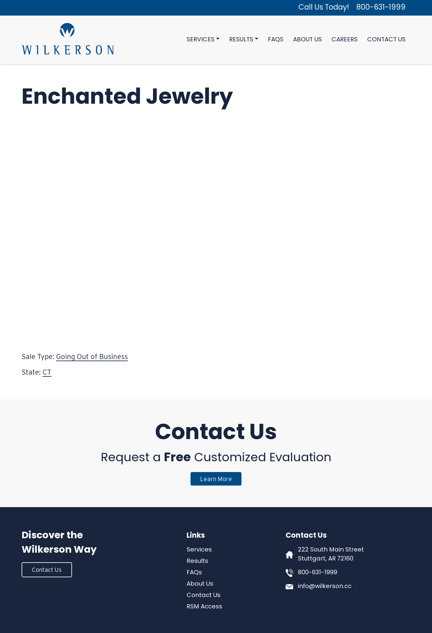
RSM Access (204, 607)
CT (47, 372)
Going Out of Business (92, 356)
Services (200, 40)
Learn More (216, 479)
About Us (307, 40)
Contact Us (386, 40)
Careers (345, 40)
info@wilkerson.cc (325, 587)
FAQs (276, 40)
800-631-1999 (381, 7)
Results (241, 40)
